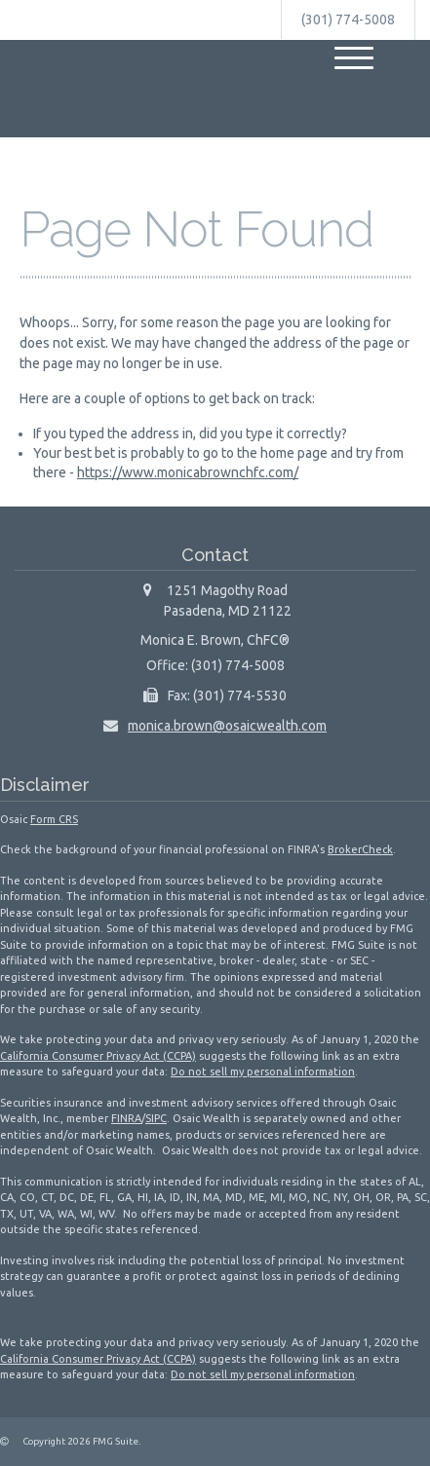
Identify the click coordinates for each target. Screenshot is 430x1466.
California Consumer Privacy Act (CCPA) (98, 1056)
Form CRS (54, 819)
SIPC (156, 1118)
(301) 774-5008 (348, 19)
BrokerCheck (360, 849)
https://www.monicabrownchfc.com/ (187, 472)
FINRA (126, 1118)
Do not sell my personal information (263, 1071)
